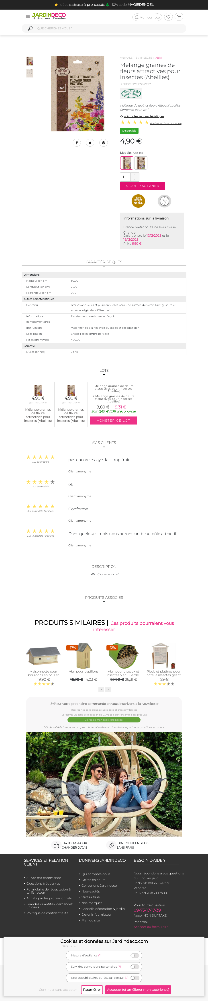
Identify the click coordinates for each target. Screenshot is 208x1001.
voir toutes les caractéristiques (142, 116)
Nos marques (92, 903)
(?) (100, 955)
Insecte (146, 57)
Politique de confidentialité (47, 913)
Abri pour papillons (83, 672)
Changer (130, 232)
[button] (134, 175)
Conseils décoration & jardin (103, 909)
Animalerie (128, 57)
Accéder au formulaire (151, 927)
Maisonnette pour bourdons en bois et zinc (43, 675)
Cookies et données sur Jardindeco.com (104, 941)
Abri (158, 57)
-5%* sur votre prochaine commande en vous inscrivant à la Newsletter (104, 704)
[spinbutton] (129, 176)
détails (69, 946)
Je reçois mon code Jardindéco (104, 719)
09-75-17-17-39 (147, 910)
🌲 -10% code (129, 4)
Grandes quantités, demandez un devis (50, 905)
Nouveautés (91, 891)
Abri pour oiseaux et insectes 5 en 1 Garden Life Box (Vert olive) (123, 675)
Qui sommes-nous (96, 874)
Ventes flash (91, 897)
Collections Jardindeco (99, 885)
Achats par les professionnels (49, 898)
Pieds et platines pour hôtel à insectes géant (164, 674)
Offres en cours (93, 880)
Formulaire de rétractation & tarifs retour (49, 890)
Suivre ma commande (44, 878)
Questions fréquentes (43, 883)
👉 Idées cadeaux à (79, 4)
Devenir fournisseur (97, 914)
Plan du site (91, 920)
